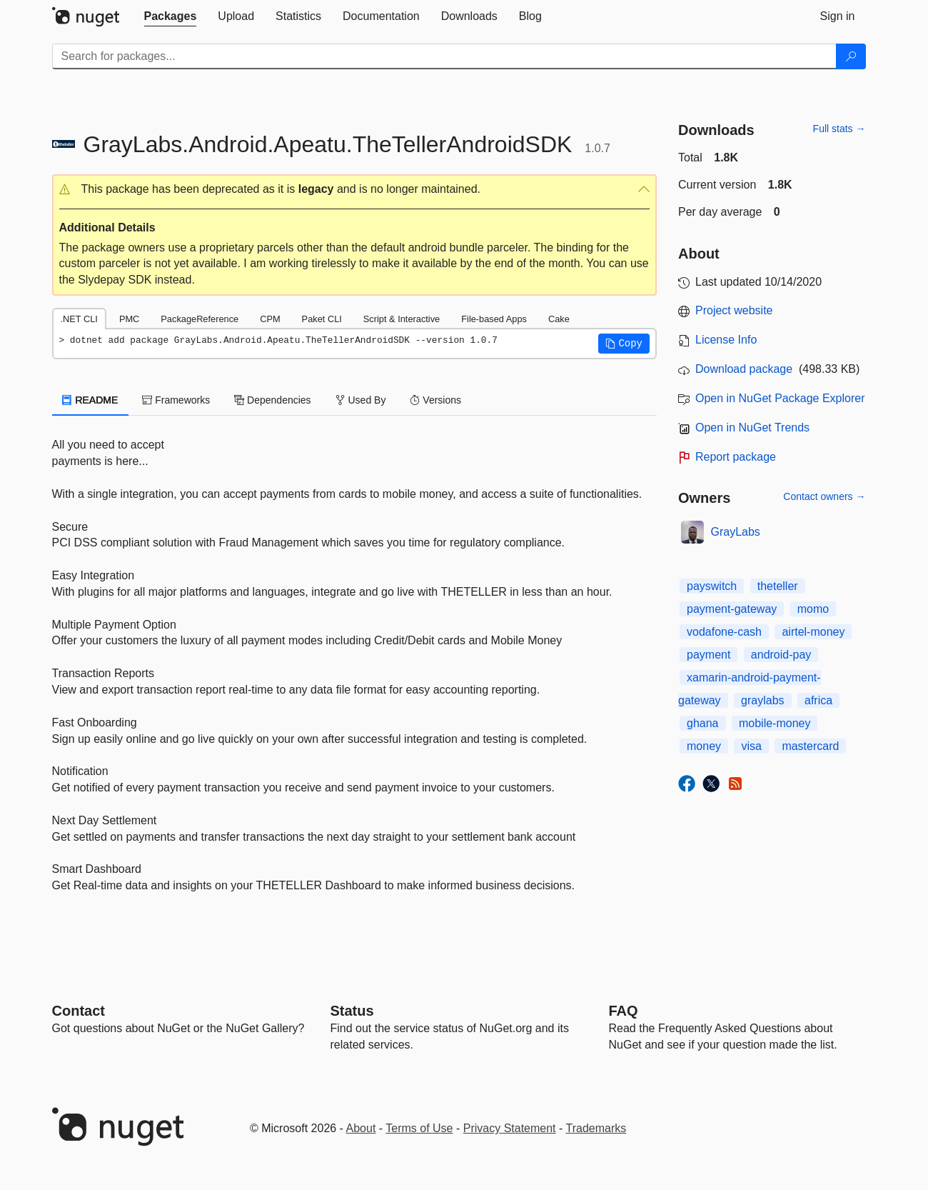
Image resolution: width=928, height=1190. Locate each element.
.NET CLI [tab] (79, 319)
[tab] (170, 16)
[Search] (851, 56)
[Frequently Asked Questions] (623, 1011)
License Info (726, 340)
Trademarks (596, 1128)
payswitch (712, 586)
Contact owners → (824, 496)
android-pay (781, 655)
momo (813, 609)
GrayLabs (735, 532)
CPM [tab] (270, 319)
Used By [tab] (361, 400)
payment (708, 655)
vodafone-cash (724, 632)
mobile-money (774, 723)
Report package (735, 457)
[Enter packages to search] (444, 56)
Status (352, 1011)
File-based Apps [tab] (494, 319)
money (704, 746)
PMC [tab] (129, 319)
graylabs (762, 700)
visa (751, 746)
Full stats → (839, 128)
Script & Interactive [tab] (401, 319)
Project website (734, 310)
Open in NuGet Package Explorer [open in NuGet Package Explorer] (779, 398)
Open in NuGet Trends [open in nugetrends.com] (752, 427)
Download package (743, 369)
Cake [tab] (559, 319)
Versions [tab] (435, 400)
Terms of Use (419, 1128)
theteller (777, 586)
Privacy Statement (509, 1128)
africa (818, 700)
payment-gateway (732, 609)
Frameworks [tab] (176, 400)
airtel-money (813, 632)
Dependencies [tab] (272, 400)
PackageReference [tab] (199, 319)
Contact (78, 1011)
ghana (703, 723)
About (361, 1128)
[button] (354, 189)
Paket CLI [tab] (322, 319)
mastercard (810, 746)
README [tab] (90, 400)
